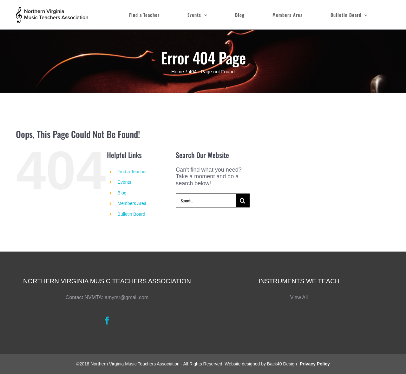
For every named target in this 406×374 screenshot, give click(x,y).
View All (299, 297)
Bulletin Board (131, 214)
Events (124, 182)
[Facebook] (107, 321)
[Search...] (206, 200)
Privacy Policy (315, 363)
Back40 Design (282, 363)
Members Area (132, 203)
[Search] (243, 200)
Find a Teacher (132, 171)
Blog (122, 192)
